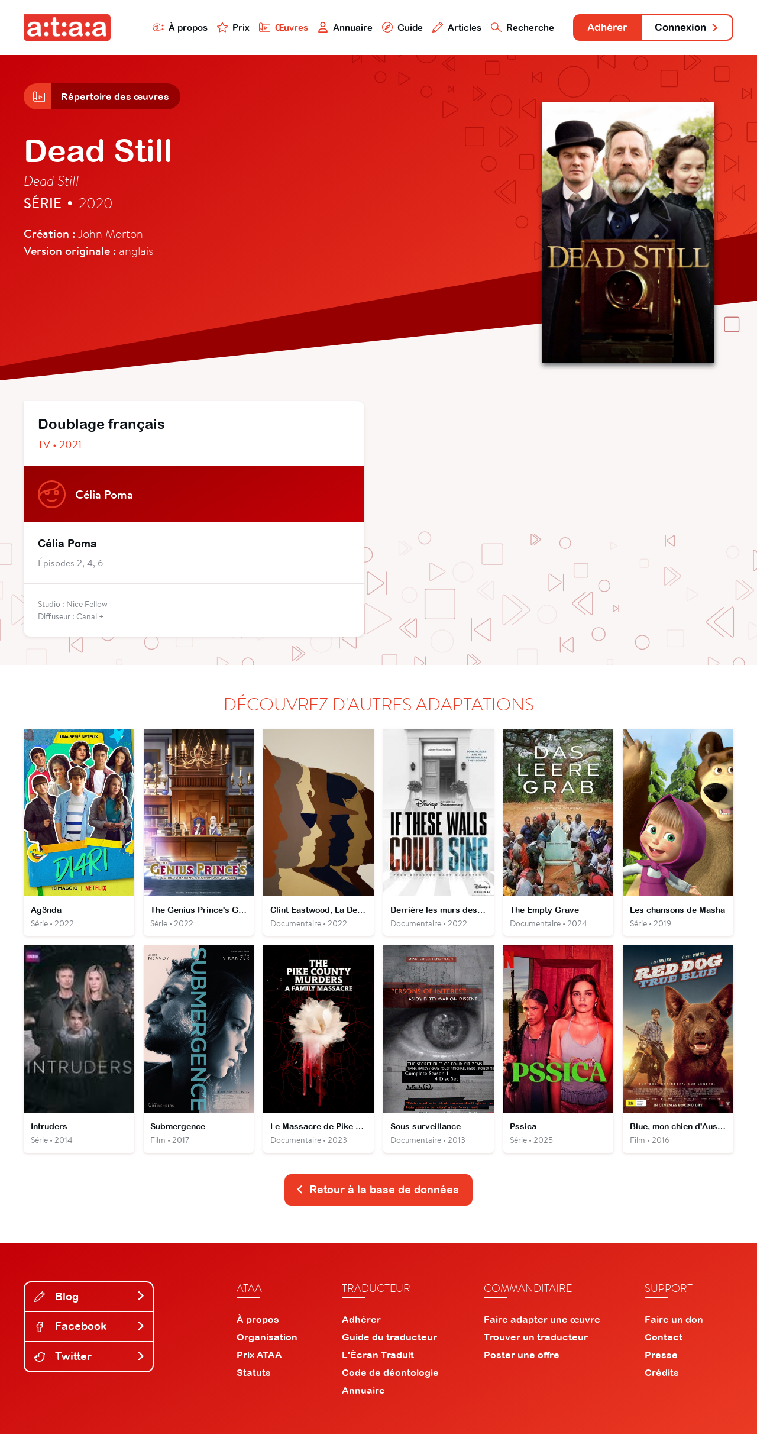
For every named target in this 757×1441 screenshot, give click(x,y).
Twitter (89, 1362)
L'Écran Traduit (378, 1361)
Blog (89, 1303)
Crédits (662, 1379)
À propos (166, 27)
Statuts (254, 1379)
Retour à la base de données (377, 1196)
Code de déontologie (390, 1379)
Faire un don (674, 1325)
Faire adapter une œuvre (542, 1325)
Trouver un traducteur (536, 1343)
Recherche (511, 27)
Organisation (267, 1343)
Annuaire (332, 27)
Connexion (684, 28)
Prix (220, 27)
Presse (661, 1361)
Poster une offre (521, 1361)
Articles (445, 27)
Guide (389, 27)
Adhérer (598, 28)
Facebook (89, 1332)
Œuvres (270, 27)
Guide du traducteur (389, 1343)
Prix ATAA (259, 1361)
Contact (663, 1343)
